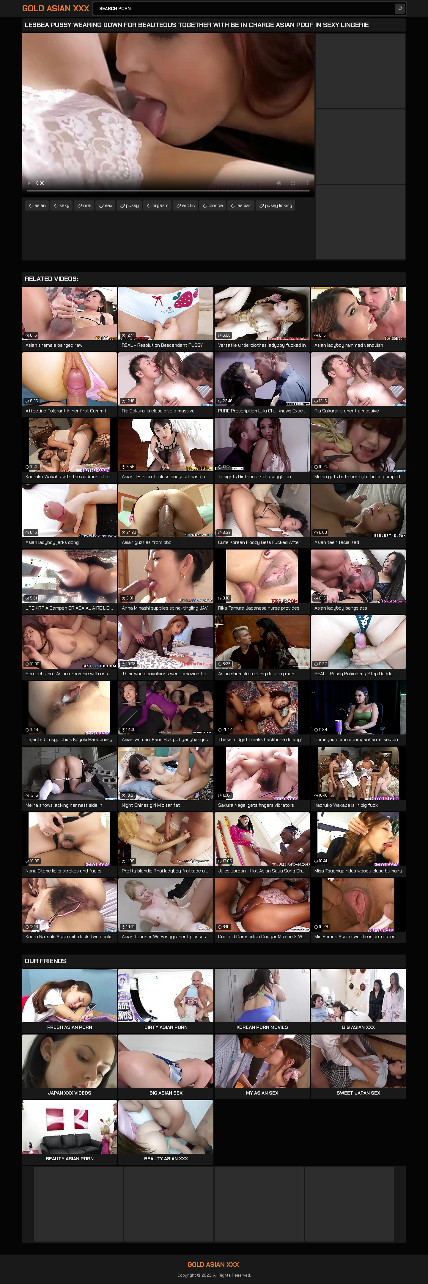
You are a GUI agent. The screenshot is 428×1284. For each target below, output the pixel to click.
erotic (188, 205)
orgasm (160, 205)
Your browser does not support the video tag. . (168, 115)
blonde (216, 205)
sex (108, 205)
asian (40, 205)
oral (87, 205)
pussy (132, 205)
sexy (64, 205)
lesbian (244, 205)
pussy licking (278, 205)
